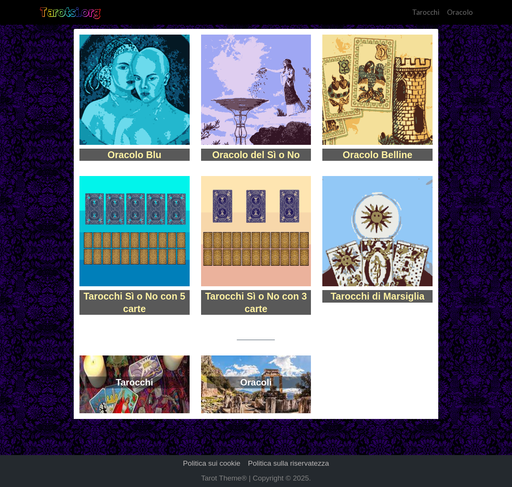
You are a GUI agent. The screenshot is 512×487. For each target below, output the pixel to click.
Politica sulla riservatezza (288, 463)
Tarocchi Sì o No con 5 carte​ (134, 302)
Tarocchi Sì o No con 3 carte (256, 302)
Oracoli (256, 382)
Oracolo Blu (135, 154)
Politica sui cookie (211, 463)
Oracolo (460, 12)
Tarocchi (425, 12)
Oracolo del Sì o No (256, 154)
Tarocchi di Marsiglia (378, 296)
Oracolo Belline (377, 154)
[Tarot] (70, 12)
